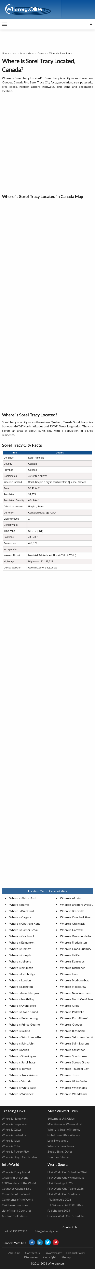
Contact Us (32, 1253)
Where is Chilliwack (72, 923)
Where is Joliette (20, 961)
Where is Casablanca (61, 1146)
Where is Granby (20, 948)
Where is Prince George (24, 1024)
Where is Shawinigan (22, 1056)
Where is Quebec (71, 1024)
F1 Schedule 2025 (59, 1210)
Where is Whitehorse (73, 1087)
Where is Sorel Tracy (22, 1062)
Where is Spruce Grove (75, 1062)
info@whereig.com (46, 1231)
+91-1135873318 (16, 1231)
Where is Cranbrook (22, 936)
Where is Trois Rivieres (24, 1075)
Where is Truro (69, 1075)
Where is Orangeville (22, 1005)
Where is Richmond (72, 1030)
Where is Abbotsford (22, 898)
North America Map (23, 53)
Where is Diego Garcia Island (20, 1157)
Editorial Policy (75, 1253)
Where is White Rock (22, 1087)
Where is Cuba (11, 1146)
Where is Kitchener (72, 967)
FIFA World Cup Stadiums (64, 1194)
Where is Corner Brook (23, 930)
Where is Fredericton (73, 942)
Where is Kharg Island (16, 1172)
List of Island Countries (16, 1210)
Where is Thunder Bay (74, 1068)
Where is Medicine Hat (74, 980)
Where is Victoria (20, 1081)
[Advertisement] (47, 143)
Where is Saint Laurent (74, 1043)
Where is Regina (19, 1030)
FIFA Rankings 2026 (60, 1183)
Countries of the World (16, 1194)
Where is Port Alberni (73, 1018)
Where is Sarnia (19, 1049)
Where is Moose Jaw (73, 986)
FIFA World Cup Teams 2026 (66, 1188)
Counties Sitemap (59, 1157)
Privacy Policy (53, 1253)
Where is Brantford (21, 911)
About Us (14, 1253)
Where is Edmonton (22, 942)
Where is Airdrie (70, 898)
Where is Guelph (20, 955)
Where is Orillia (69, 1005)
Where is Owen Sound (23, 1012)
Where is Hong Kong (15, 1118)
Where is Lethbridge (22, 974)
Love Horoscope (58, 1140)
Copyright (49, 1257)
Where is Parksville (72, 1012)
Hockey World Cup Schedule (66, 1216)
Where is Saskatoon (72, 1049)
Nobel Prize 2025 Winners (64, 1135)
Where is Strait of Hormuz (64, 1129)
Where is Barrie (19, 904)
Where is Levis (69, 974)
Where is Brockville (72, 911)
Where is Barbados (14, 1135)
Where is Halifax (70, 955)
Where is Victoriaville (73, 1081)
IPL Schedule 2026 (59, 1199)
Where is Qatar (11, 1129)
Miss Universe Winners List (65, 1124)
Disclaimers (31, 1257)
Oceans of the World (15, 1177)
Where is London (20, 980)
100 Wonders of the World (19, 1183)
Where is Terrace (20, 1068)
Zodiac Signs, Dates (60, 1151)
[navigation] (4, 24)
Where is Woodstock (73, 1094)
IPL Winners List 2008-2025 (65, 1205)
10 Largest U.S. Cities (61, 1118)
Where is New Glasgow (24, 993)
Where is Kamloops (72, 961)
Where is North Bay (21, 999)
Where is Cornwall (71, 930)
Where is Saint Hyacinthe (25, 1037)
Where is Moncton (21, 986)
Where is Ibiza (11, 1140)
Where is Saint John (22, 1043)
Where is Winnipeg (21, 1094)
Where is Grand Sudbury (75, 948)
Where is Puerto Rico (15, 1151)
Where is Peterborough (24, 1018)
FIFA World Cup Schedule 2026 (67, 1172)
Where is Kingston (21, 967)
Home (5, 53)
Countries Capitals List (16, 1188)
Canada (42, 53)
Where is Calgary (20, 917)
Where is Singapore (14, 1124)
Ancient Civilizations (15, 1216)
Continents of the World (17, 1199)
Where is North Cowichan (76, 999)
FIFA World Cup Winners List (66, 1177)
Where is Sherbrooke (73, 1056)
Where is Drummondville (75, 936)
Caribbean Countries (15, 1205)
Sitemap (66, 1257)
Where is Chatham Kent (24, 923)
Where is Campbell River (75, 917)
